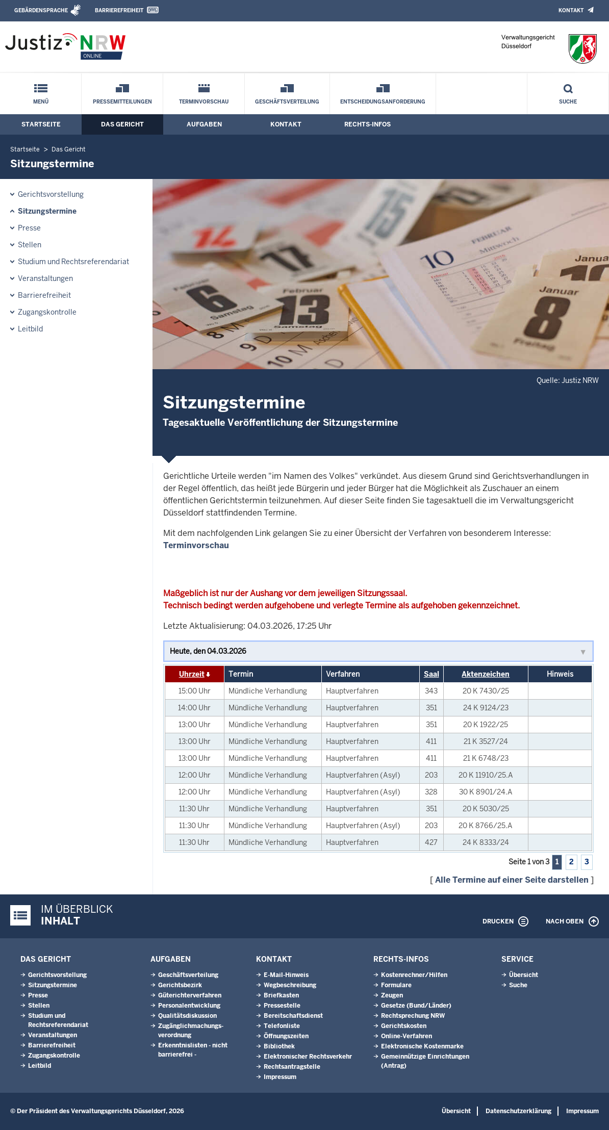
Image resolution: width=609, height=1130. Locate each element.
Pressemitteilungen (122, 101)
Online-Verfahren (406, 1036)
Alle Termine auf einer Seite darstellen (512, 880)
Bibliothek (279, 1046)
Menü (40, 101)
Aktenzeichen (486, 674)
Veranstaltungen (45, 278)
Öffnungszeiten (286, 1036)
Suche (568, 101)
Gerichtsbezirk (180, 985)
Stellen (29, 244)
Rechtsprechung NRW (413, 1016)
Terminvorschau (204, 101)
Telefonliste (282, 1026)
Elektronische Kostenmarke (422, 1046)
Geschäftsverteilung (287, 101)
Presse (29, 228)
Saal (431, 674)
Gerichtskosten (403, 1026)
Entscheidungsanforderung (382, 101)
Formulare (396, 985)
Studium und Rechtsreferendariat (73, 261)
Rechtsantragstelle (292, 1067)
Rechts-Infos (367, 124)
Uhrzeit (192, 674)
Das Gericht (122, 124)
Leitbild (30, 328)
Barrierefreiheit (119, 10)
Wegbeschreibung (290, 985)
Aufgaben (204, 124)
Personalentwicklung (189, 1005)
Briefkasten (281, 995)
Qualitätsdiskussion (187, 1016)
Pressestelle (282, 1005)
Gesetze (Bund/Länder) (416, 1005)
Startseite (41, 124)
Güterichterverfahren (189, 995)
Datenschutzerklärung (518, 1111)
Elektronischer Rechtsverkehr (308, 1056)
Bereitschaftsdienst (293, 1016)
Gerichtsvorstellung (51, 194)
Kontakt (571, 10)
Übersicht (523, 975)
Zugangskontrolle (47, 312)
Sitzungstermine (47, 211)
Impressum (280, 1077)
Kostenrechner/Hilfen (414, 975)
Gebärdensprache (41, 10)
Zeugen (392, 995)
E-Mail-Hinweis (286, 975)
